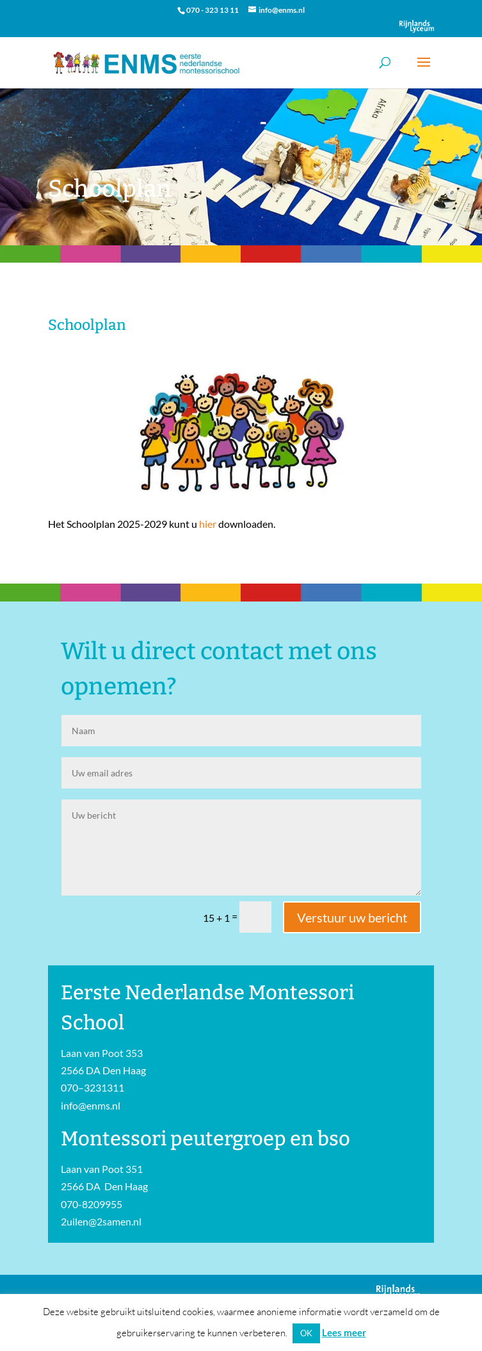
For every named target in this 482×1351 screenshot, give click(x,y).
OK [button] (306, 1333)
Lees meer (344, 1332)
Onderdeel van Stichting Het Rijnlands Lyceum (416, 26)
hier (207, 524)
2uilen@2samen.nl (101, 1221)
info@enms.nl (90, 1105)
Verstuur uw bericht (352, 917)
